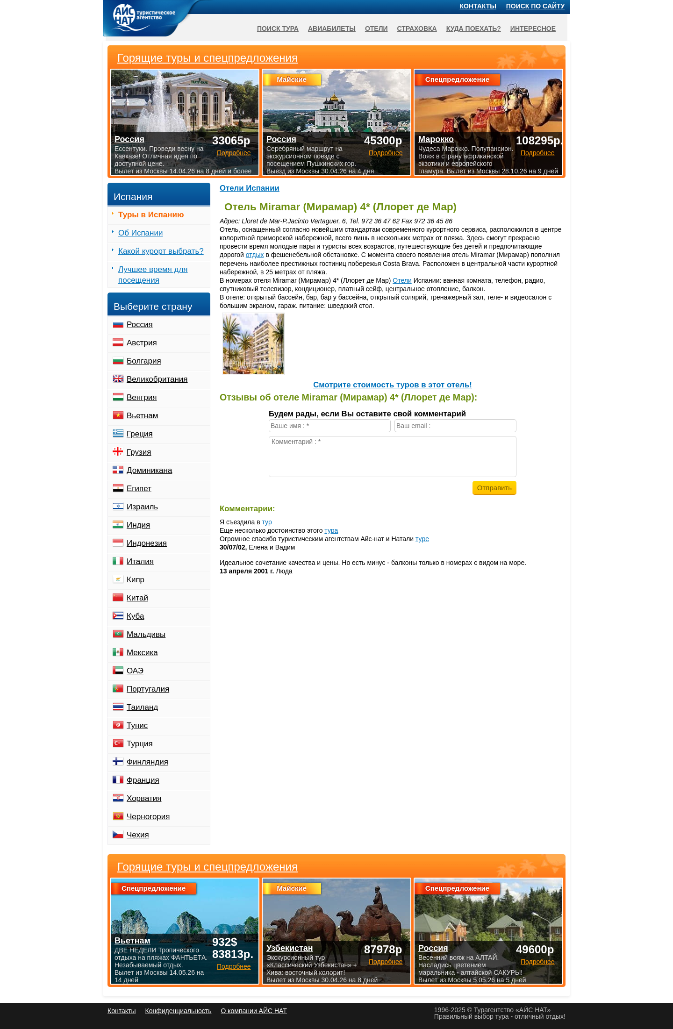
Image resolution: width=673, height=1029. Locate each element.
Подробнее (234, 966)
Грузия (139, 452)
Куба (135, 616)
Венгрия (142, 397)
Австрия (142, 342)
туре (422, 539)
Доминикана (149, 470)
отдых (255, 254)
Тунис (137, 725)
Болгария (144, 361)
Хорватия (144, 798)
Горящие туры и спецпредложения (207, 867)
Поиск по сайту (535, 6)
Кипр (135, 579)
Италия (140, 561)
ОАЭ (135, 670)
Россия (140, 324)
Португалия (148, 689)
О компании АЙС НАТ (254, 1011)
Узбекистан (289, 948)
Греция (140, 433)
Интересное (533, 28)
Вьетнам (142, 415)
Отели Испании (249, 188)
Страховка (417, 28)
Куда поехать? (473, 28)
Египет (139, 488)
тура (331, 530)
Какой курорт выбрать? (161, 251)
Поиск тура (278, 28)
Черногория (148, 816)
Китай (137, 597)
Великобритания (157, 379)
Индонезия (147, 543)
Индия (138, 525)
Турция (140, 743)
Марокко (436, 139)
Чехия (138, 834)
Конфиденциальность (178, 1011)
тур (267, 522)
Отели (402, 280)
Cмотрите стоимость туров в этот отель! (392, 384)
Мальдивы (146, 634)
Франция (143, 780)
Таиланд (142, 707)
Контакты (478, 6)
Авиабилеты (332, 28)
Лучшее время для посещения (153, 275)
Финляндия (147, 761)
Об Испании (140, 233)
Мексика (142, 652)
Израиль (142, 506)
